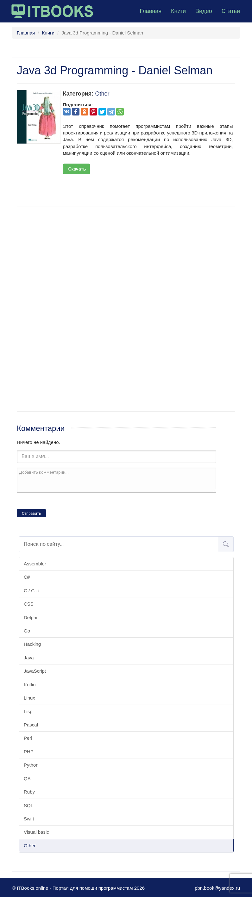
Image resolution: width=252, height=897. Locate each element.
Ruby (29, 791)
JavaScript (35, 671)
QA (27, 778)
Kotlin (30, 684)
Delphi (30, 617)
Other (30, 845)
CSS (29, 604)
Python (31, 765)
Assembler (35, 563)
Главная (150, 11)
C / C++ (32, 590)
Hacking (32, 644)
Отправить (31, 513)
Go (27, 630)
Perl (28, 738)
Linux (29, 698)
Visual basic (36, 832)
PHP (29, 751)
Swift (29, 818)
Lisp (28, 711)
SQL (28, 805)
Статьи (231, 11)
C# (27, 577)
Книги (178, 11)
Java (29, 657)
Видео (203, 11)
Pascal (31, 724)
